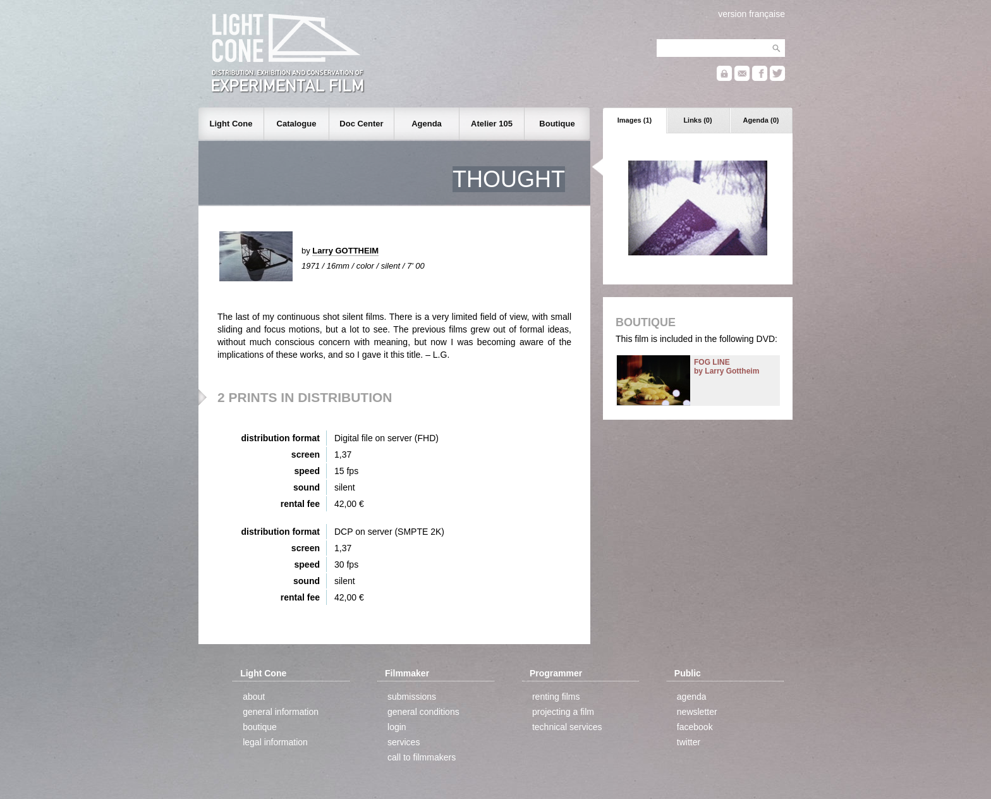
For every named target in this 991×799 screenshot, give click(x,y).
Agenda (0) (761, 120)
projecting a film (563, 712)
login (396, 727)
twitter (688, 742)
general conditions (423, 712)
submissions (411, 697)
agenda (692, 697)
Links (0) (697, 120)
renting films (556, 697)
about (254, 697)
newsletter (697, 712)
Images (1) (634, 120)
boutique (260, 727)
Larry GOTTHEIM (345, 250)
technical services (567, 727)
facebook (695, 727)
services (403, 742)
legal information (275, 742)
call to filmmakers (421, 757)
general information (281, 712)
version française (751, 14)
